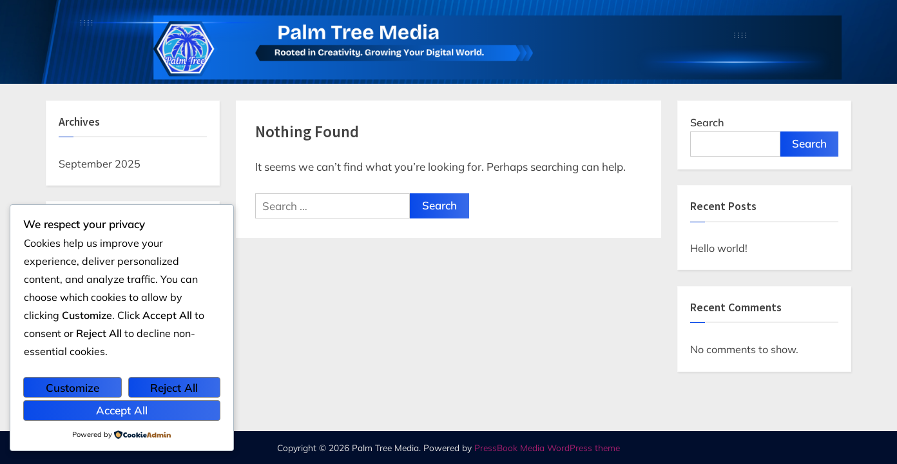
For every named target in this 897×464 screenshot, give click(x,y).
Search (707, 122)
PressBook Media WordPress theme (547, 447)
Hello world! (719, 248)
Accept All (122, 410)
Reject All (174, 387)
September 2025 (99, 163)
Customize (72, 387)
